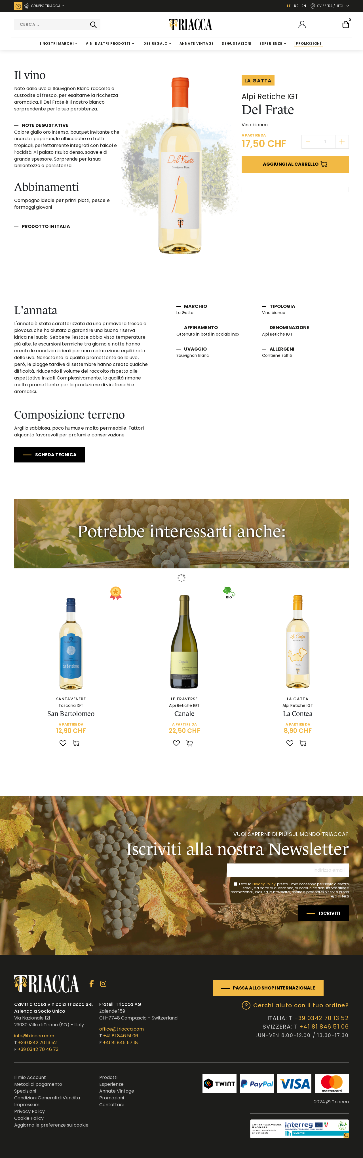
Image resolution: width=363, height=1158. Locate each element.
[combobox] (57, 24)
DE (296, 5)
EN (303, 5)
